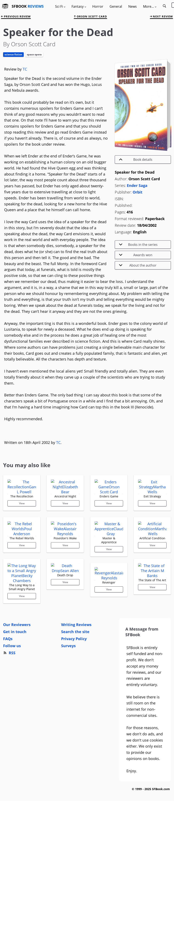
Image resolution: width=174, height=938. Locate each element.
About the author (138, 265)
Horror (97, 6)
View (22, 533)
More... (149, 6)
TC (25, 69)
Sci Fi (60, 6)
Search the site (75, 716)
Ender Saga (137, 185)
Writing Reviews (76, 709)
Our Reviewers (17, 709)
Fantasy (79, 6)
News (132, 6)
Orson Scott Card (90, 16)
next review (161, 16)
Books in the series (138, 244)
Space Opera (34, 54)
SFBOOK (28, 6)
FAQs (7, 723)
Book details (135, 159)
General (116, 6)
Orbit (137, 192)
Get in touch (14, 716)
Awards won (135, 255)
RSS (9, 737)
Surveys (68, 730)
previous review (16, 16)
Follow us (12, 730)
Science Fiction (13, 54)
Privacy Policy (74, 723)
